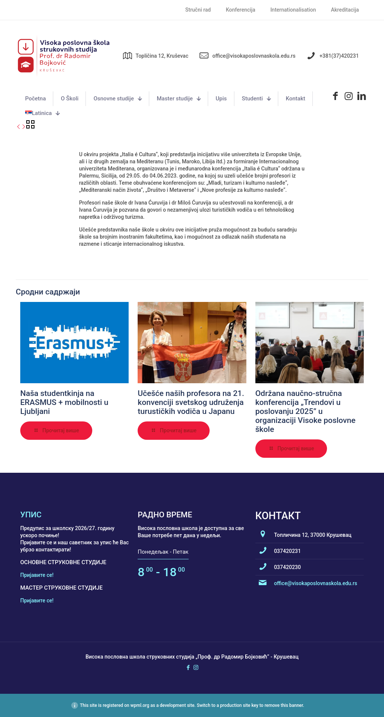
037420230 (287, 567)
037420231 (287, 551)
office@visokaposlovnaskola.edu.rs (315, 583)
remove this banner (283, 705)
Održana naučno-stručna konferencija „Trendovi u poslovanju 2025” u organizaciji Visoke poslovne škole (305, 411)
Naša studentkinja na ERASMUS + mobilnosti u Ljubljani (64, 402)
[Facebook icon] (188, 667)
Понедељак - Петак (163, 551)
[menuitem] (42, 113)
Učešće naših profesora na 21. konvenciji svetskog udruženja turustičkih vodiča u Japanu (191, 402)
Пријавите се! (37, 575)
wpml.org (139, 705)
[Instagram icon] (196, 667)
